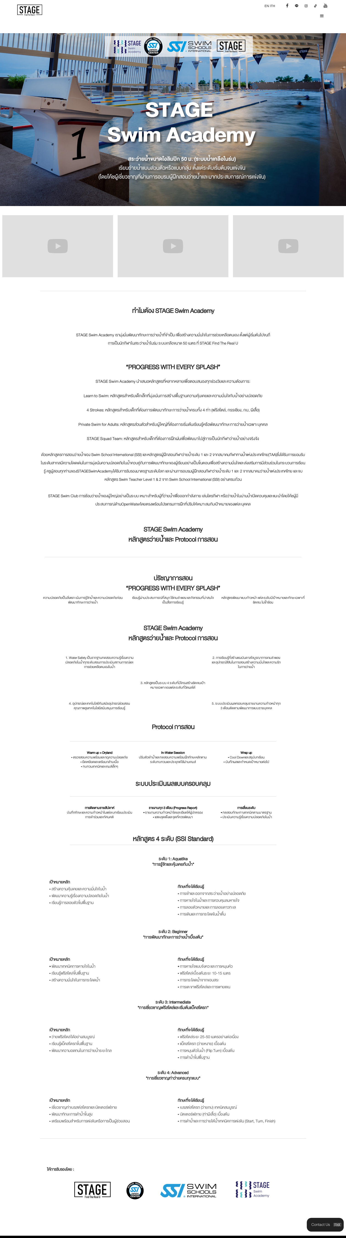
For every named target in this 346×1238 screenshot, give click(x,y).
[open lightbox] (57, 246)
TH (273, 6)
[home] (32, 10)
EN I (268, 6)
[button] (322, 16)
